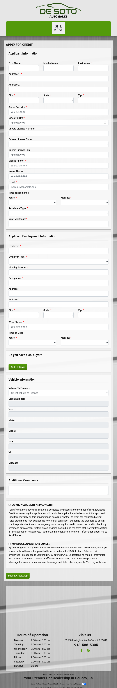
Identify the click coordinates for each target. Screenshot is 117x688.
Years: (12, 194)
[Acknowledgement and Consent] (10, 501)
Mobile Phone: (16, 157)
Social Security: (17, 103)
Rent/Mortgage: (17, 215)
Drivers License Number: (22, 125)
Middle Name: (50, 59)
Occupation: (15, 274)
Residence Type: (17, 204)
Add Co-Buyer (18, 363)
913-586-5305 (86, 640)
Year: (11, 405)
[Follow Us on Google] (88, 645)
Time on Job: (16, 329)
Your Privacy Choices (76, 680)
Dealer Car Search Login (39, 680)
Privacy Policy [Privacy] (69, 671)
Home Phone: (16, 167)
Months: (65, 194)
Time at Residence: (19, 189)
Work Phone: (15, 318)
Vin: (11, 448)
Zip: (80, 91)
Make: (12, 416)
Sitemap (62, 680)
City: (11, 91)
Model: (12, 427)
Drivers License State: (20, 135)
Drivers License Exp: (19, 146)
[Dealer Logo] (58, 10)
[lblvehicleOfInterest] (58, 389)
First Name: (15, 59)
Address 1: (14, 70)
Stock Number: (17, 395)
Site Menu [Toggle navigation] (58, 26)
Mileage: (13, 459)
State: (46, 91)
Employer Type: (17, 253)
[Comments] (58, 487)
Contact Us (59, 671)
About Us (51, 671)
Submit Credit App (18, 572)
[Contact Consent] (10, 540)
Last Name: (84, 59)
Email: (12, 178)
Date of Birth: (16, 114)
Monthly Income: (18, 263)
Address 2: (14, 81)
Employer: (14, 242)
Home (45, 671)
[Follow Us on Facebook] (81, 645)
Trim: (11, 437)
